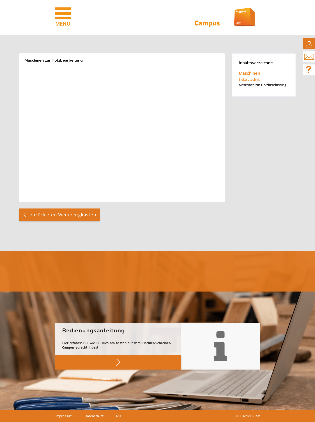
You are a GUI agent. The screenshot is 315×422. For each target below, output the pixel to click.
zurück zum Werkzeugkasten (63, 215)
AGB (119, 416)
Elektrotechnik (249, 79)
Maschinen (249, 73)
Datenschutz (94, 416)
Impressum (64, 416)
